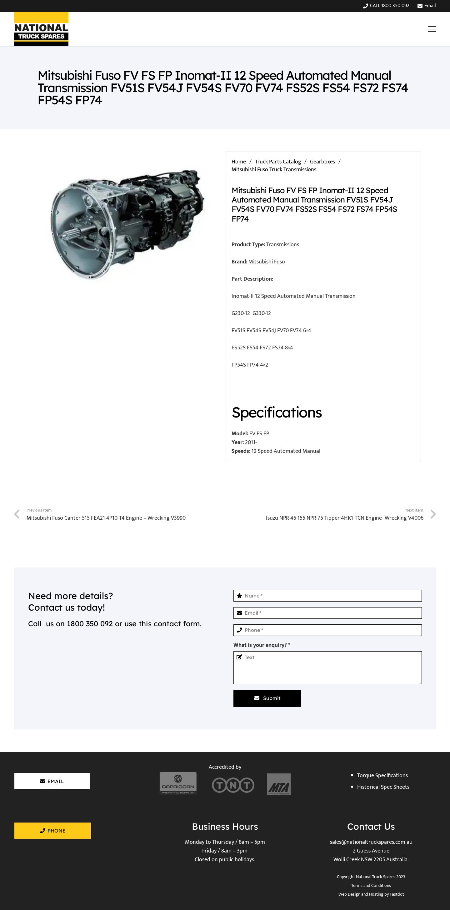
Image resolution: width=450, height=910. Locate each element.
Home (239, 162)
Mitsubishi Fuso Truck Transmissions (274, 169)
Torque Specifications (382, 775)
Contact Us (371, 826)
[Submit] (267, 698)
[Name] (327, 596)
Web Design (349, 894)
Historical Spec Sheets (383, 787)
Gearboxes (322, 162)
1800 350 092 (90, 623)
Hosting (376, 894)
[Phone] (327, 630)
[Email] (327, 613)
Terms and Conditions (371, 885)
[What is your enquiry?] (327, 667)
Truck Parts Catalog (278, 162)
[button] (431, 29)
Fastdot (397, 894)
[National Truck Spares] (41, 29)
